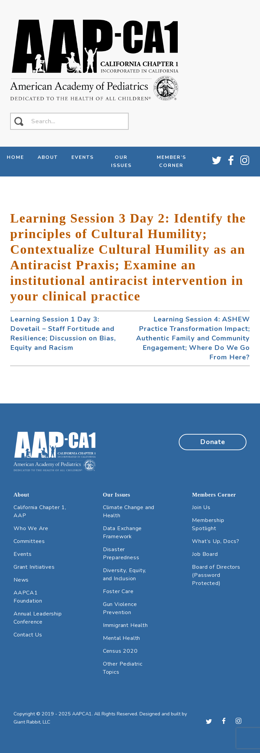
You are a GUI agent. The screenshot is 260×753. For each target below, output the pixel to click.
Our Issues (121, 161)
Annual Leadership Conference (38, 618)
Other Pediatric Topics (123, 668)
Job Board (205, 554)
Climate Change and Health (128, 511)
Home (15, 157)
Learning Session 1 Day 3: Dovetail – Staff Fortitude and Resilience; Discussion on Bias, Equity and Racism (63, 333)
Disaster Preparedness (121, 553)
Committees (29, 541)
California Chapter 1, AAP (40, 511)
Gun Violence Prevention (120, 608)
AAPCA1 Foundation (28, 597)
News (21, 580)
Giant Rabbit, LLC (32, 721)
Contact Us (28, 635)
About (48, 157)
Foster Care (118, 591)
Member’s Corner (171, 161)
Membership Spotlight (208, 524)
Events (82, 157)
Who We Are (31, 528)
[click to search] (18, 121)
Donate (212, 441)
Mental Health (121, 638)
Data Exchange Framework (122, 532)
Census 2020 (120, 651)
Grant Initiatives (34, 567)
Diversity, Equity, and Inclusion (124, 574)
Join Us (201, 507)
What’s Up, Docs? (215, 541)
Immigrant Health (125, 625)
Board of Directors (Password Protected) (216, 575)
